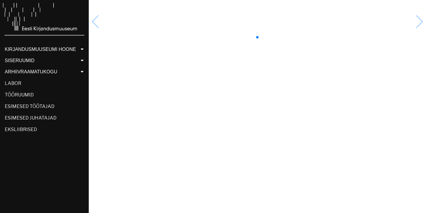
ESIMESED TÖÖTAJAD (29, 106)
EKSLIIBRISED (21, 129)
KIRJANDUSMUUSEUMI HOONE (45, 49)
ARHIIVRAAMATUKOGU (45, 71)
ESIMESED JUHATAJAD (31, 118)
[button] (257, 37)
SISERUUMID (45, 60)
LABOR (13, 83)
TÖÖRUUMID (19, 95)
